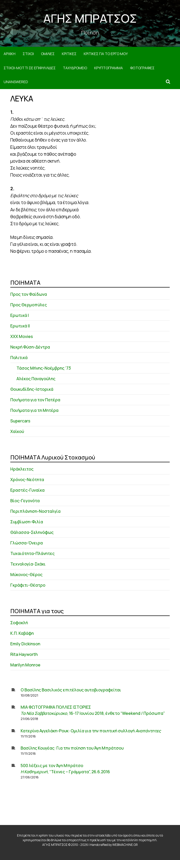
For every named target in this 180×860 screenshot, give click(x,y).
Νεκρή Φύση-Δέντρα (30, 347)
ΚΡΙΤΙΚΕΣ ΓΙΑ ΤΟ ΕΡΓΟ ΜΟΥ (106, 53)
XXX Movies (21, 336)
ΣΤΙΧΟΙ (28, 53)
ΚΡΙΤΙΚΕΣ (69, 53)
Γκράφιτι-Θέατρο (27, 585)
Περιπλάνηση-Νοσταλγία (35, 511)
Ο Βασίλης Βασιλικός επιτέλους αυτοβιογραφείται (71, 690)
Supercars (20, 421)
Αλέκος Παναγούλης (35, 378)
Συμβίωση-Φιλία (26, 522)
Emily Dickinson (25, 644)
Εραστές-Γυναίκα (27, 490)
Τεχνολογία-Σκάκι (28, 564)
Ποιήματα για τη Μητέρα (34, 410)
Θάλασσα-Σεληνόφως (32, 532)
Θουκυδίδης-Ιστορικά (31, 389)
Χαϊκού (17, 431)
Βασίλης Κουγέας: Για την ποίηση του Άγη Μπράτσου (72, 748)
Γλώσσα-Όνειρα (26, 543)
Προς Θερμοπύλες (28, 305)
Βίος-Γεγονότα (25, 500)
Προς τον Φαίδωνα (28, 294)
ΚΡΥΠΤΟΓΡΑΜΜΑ (108, 67)
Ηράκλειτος (21, 469)
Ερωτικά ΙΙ (20, 326)
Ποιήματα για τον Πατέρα (35, 400)
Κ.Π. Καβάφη (22, 633)
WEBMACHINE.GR (125, 844)
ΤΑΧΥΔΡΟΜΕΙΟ (75, 67)
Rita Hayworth (24, 654)
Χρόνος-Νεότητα (27, 479)
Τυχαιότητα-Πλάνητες (32, 553)
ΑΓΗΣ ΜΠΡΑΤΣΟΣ (90, 18)
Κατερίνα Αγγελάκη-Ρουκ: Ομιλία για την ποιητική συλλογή (91, 731)
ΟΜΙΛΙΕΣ (48, 53)
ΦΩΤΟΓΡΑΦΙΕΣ (142, 67)
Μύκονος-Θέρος (26, 574)
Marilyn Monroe (25, 665)
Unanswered (16, 81)
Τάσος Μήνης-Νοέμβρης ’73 (43, 368)
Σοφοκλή (19, 623)
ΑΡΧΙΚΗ (9, 53)
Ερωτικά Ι (19, 315)
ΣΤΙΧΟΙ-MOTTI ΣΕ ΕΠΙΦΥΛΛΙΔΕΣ (30, 67)
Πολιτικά (19, 357)
